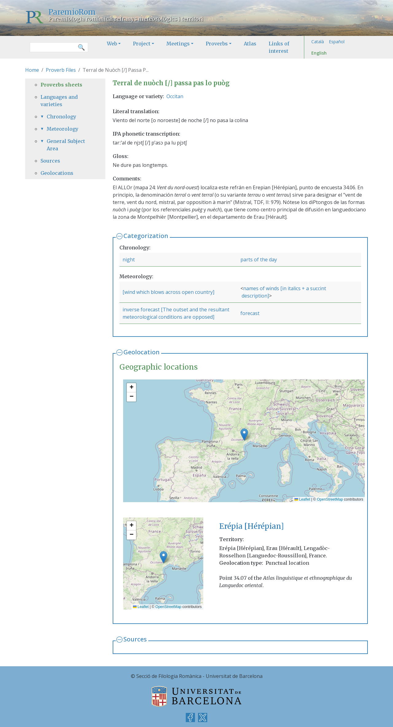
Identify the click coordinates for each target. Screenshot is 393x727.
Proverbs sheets (61, 85)
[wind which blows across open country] (168, 292)
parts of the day (258, 259)
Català (317, 41)
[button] (244, 434)
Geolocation (141, 352)
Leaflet (302, 499)
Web (112, 43)
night (129, 259)
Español (336, 41)
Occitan (174, 96)
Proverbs (217, 43)
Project (141, 43)
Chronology (61, 116)
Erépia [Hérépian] (251, 526)
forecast (249, 313)
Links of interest (279, 47)
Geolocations (57, 173)
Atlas (250, 43)
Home (32, 70)
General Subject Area (66, 145)
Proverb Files (61, 70)
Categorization (145, 236)
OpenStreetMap (330, 499)
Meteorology (62, 129)
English (319, 53)
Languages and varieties (59, 100)
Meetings (178, 43)
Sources (135, 639)
